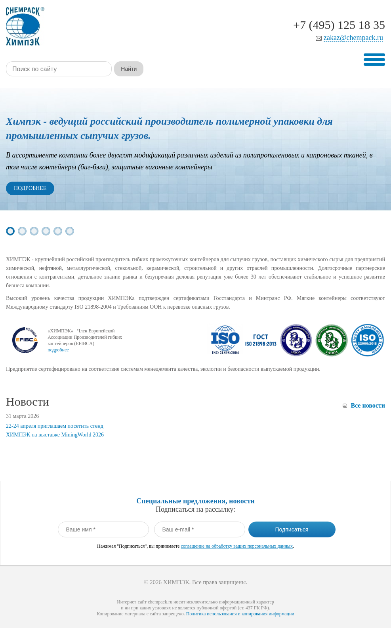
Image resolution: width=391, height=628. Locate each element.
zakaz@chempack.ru (353, 38)
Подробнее (30, 188)
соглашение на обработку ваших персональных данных (236, 546)
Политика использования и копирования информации (240, 614)
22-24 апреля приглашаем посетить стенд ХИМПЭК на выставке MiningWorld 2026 (55, 430)
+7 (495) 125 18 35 (339, 24)
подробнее (58, 350)
